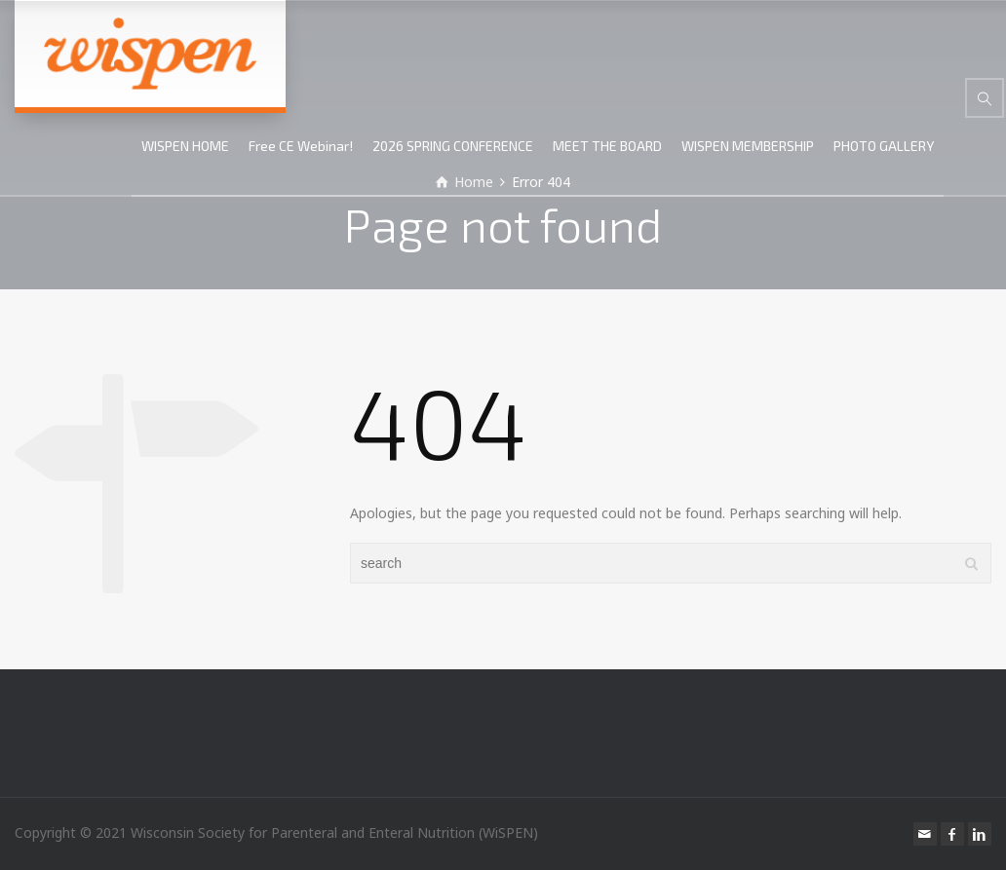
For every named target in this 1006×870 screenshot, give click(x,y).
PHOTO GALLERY (883, 145)
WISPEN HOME (185, 145)
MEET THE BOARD (607, 145)
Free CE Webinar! (301, 145)
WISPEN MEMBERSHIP (747, 145)
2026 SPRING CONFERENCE (452, 145)
